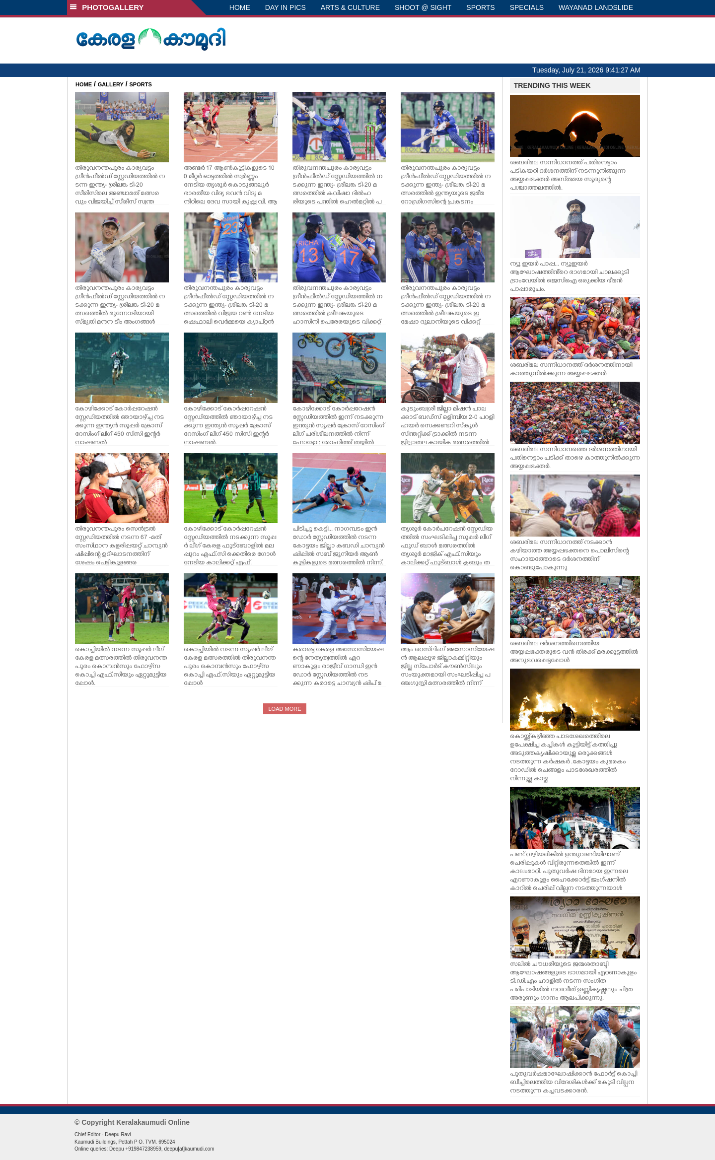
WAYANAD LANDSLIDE (596, 7)
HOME (239, 7)
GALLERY (111, 84)
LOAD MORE (284, 709)
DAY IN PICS (285, 7)
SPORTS (480, 7)
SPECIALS (527, 7)
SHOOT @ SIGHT (423, 7)
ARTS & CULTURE (350, 7)
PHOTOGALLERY (107, 7)
